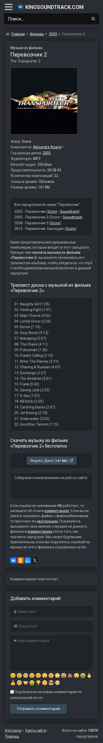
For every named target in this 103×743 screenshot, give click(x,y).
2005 (47, 153)
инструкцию (47, 521)
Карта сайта (35, 730)
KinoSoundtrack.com (50, 7)
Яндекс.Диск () (52, 460)
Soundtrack (69, 211)
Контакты (13, 730)
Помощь (12, 736)
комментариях (56, 511)
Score (52, 211)
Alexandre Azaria (47, 147)
